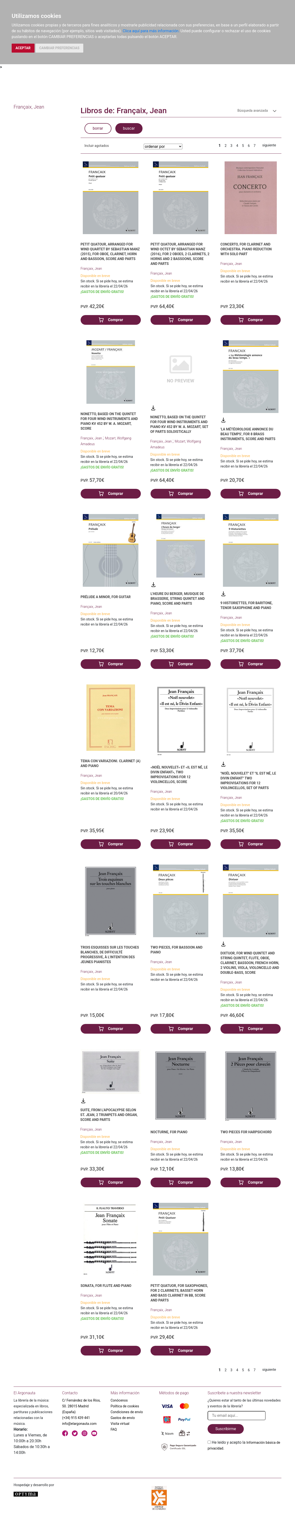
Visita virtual (120, 1424)
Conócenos (119, 1400)
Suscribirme (225, 1429)
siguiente (269, 145)
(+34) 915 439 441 (76, 1418)
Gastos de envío (123, 1418)
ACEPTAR (23, 48)
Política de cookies (125, 1406)
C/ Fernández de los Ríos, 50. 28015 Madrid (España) (81, 1406)
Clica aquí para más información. (151, 31)
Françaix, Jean (91, 268)
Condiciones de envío (127, 1412)
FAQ (114, 1429)
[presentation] (244, 1462)
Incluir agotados (96, 146)
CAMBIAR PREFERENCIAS (59, 48)
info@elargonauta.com (79, 1424)
